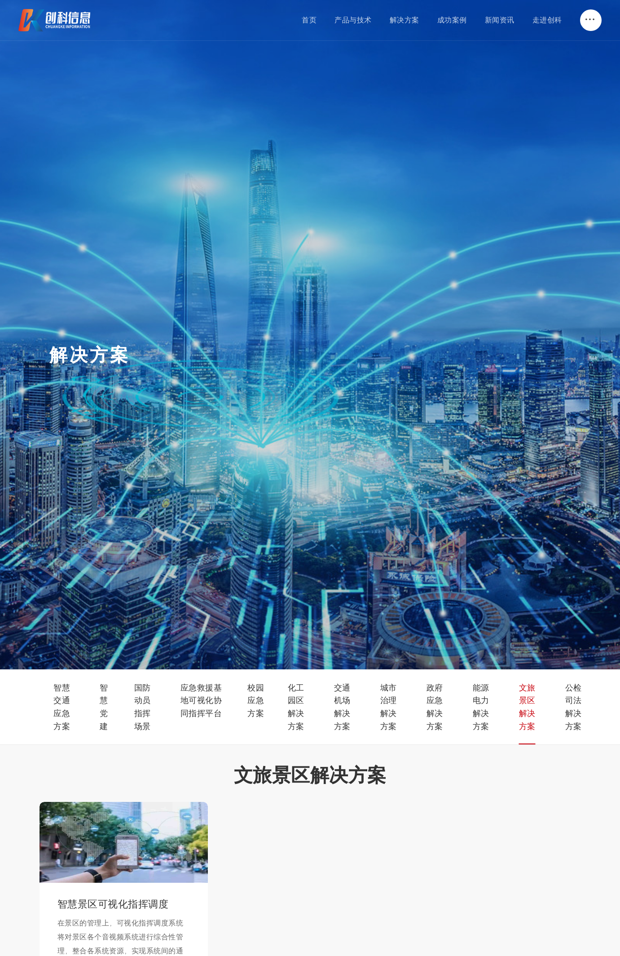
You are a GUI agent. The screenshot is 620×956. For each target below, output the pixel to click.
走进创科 (547, 19)
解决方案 (404, 19)
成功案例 (452, 19)
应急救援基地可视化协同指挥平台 (201, 700)
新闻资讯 (499, 19)
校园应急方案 (255, 700)
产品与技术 (353, 19)
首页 (309, 19)
